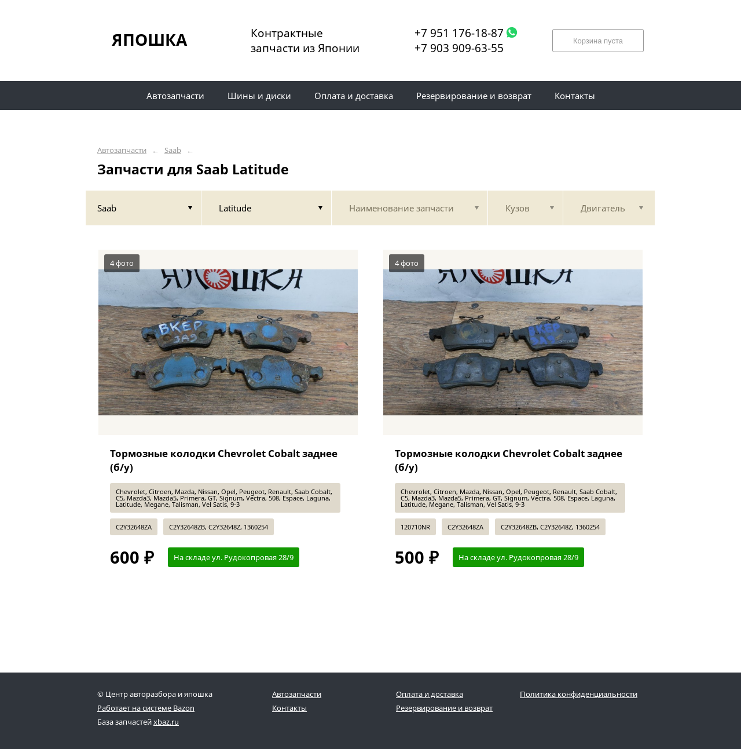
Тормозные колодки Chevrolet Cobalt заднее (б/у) (224, 460)
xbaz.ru (166, 722)
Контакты (289, 708)
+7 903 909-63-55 (459, 48)
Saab (172, 150)
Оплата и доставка (429, 694)
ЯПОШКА (149, 39)
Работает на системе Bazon (146, 708)
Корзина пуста (598, 40)
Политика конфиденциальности (578, 694)
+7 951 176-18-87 (459, 33)
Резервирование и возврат (444, 708)
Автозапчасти (121, 150)
